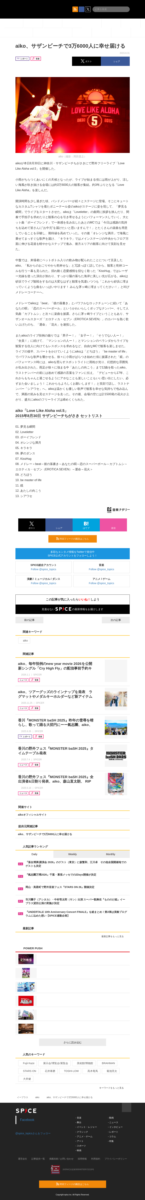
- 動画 (111, 1117)
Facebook (27, 1120)
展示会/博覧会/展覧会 (54, 1063)
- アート (80, 1141)
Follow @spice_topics (43, 569)
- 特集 (111, 1141)
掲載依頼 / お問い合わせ (61, 1158)
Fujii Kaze (27, 1063)
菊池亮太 (110, 1071)
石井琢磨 (48, 1071)
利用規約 (95, 1158)
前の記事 (26, 619)
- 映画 (78, 1150)
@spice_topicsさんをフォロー (33, 1133)
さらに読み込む (83, 1042)
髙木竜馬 (91, 1071)
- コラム (112, 1136)
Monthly (110, 854)
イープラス (22, 1097)
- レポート (113, 1132)
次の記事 (119, 619)
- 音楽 (78, 1117)
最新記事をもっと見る (114, 936)
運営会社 (22, 1158)
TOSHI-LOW (70, 1071)
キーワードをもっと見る (113, 1088)
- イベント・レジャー (86, 1127)
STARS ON (28, 1071)
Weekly (72, 854)
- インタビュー (115, 1127)
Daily (34, 854)
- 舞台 (78, 1122)
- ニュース (113, 1122)
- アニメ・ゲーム (84, 1136)
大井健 (25, 1078)
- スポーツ (81, 1146)
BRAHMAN (107, 1063)
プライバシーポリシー (116, 1158)
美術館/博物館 (83, 1063)
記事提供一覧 (38, 1158)
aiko (24, 640)
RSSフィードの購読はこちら (75, 538)
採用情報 (82, 1158)
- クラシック (82, 1132)
